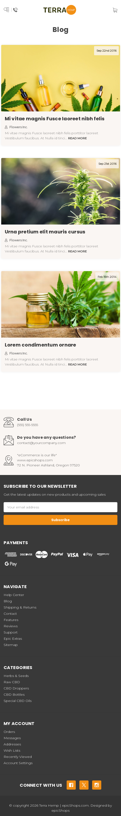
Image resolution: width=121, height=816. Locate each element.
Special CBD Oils (18, 701)
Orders (9, 732)
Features (11, 620)
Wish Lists (12, 750)
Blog (8, 601)
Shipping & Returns (20, 607)
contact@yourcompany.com (41, 443)
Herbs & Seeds (16, 676)
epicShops (60, 810)
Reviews (11, 626)
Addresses (12, 744)
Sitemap (11, 645)
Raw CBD (12, 682)
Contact (10, 613)
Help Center (14, 595)
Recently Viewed (18, 757)
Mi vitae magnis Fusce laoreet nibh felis (55, 118)
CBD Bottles (14, 694)
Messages (12, 738)
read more (77, 138)
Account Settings (18, 763)
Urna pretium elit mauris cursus (45, 231)
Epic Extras (13, 638)
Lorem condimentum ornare (40, 344)
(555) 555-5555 (27, 425)
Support (11, 632)
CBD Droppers (16, 688)
